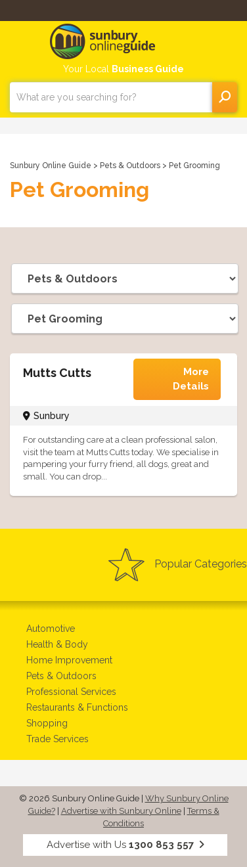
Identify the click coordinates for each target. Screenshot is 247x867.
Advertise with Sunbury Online (121, 811)
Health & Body (57, 644)
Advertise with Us (125, 845)
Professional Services (71, 691)
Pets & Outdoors (130, 165)
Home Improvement (69, 660)
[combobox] (111, 97)
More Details (191, 378)
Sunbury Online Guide (50, 165)
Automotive (50, 628)
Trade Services (57, 739)
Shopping (47, 723)
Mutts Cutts (57, 373)
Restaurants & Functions (77, 707)
